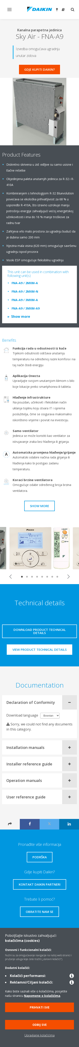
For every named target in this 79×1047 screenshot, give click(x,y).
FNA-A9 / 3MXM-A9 (26, 308)
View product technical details (39, 649)
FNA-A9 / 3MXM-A (25, 300)
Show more (20, 316)
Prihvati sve (40, 1007)
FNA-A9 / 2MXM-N (25, 291)
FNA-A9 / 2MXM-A (25, 283)
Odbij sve (39, 1025)
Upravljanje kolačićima (39, 1035)
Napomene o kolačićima (42, 996)
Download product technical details (39, 631)
